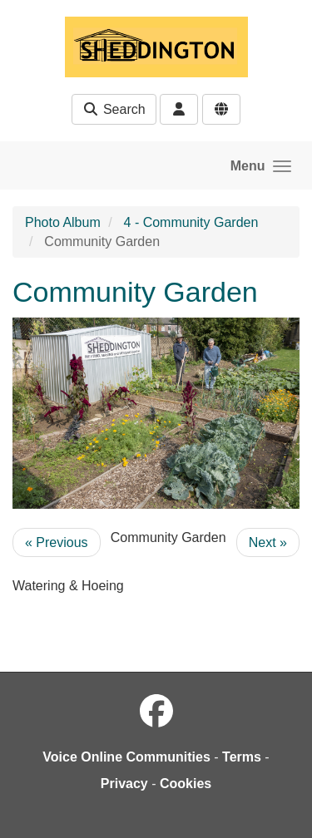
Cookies (185, 783)
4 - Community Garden (191, 222)
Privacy (124, 783)
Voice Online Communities (126, 757)
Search (113, 109)
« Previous (56, 542)
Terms (241, 757)
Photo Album (63, 222)
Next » (268, 542)
